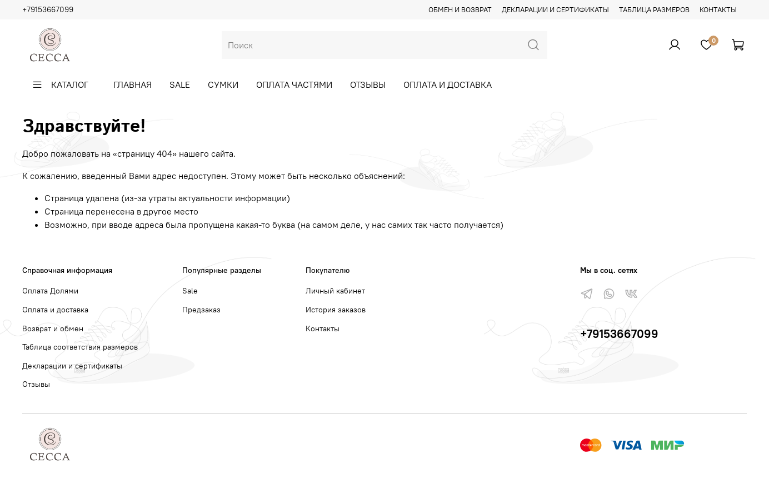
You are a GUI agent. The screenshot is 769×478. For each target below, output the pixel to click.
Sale (179, 84)
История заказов (336, 310)
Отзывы (368, 84)
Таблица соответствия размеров (80, 347)
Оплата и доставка (447, 84)
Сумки (223, 84)
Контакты (718, 9)
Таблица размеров (654, 9)
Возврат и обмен (52, 328)
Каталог (60, 84)
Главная (132, 84)
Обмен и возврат (460, 9)
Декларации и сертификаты (555, 9)
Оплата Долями (50, 291)
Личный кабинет (335, 291)
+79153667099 (47, 9)
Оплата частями (294, 84)
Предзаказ (201, 310)
